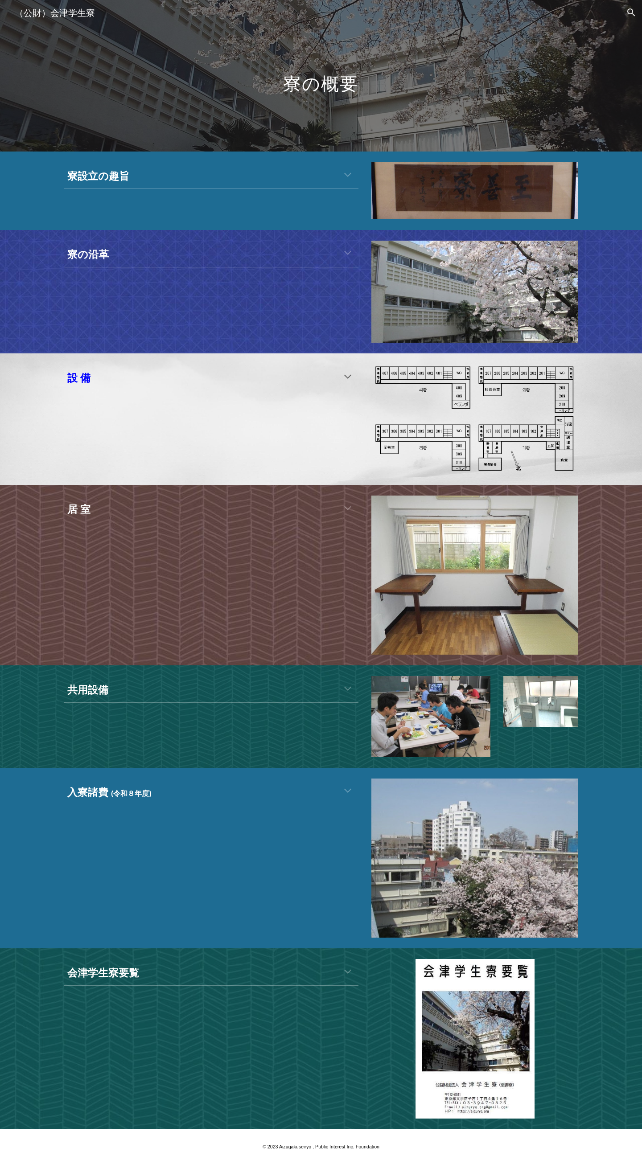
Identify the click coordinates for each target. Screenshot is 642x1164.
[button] (631, 12)
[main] (321, 75)
